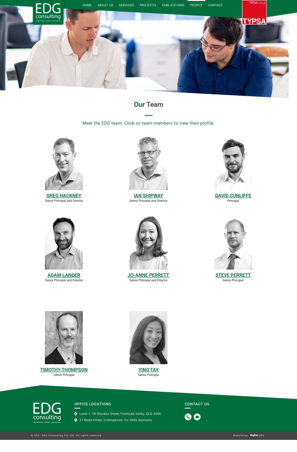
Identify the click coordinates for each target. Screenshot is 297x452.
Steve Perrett (233, 287)
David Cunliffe (233, 208)
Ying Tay (148, 382)
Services (126, 5)
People (196, 5)
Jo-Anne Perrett (148, 287)
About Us (105, 5)
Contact (215, 5)
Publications (173, 5)
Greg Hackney (63, 208)
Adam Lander (64, 287)
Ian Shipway (148, 208)
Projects (148, 5)
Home (87, 5)
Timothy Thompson (64, 382)
